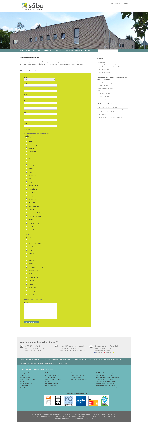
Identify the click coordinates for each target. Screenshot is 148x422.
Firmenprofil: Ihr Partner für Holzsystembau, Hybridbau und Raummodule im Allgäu (111, 66)
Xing (115, 352)
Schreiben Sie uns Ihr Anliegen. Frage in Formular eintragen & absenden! (72, 348)
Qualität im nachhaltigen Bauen (107, 107)
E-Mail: (40, 125)
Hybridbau (59, 50)
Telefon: (40, 113)
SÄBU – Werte (102, 120)
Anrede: (39, 78)
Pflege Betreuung (103, 96)
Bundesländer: (50, 266)
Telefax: (40, 119)
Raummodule (69, 50)
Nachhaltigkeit (102, 114)
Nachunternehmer (103, 69)
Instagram (107, 352)
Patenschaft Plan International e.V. (106, 388)
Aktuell (28, 50)
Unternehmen (37, 50)
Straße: (40, 96)
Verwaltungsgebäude (104, 93)
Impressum (125, 3)
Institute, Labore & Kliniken (53, 379)
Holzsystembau (48, 50)
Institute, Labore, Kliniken (106, 88)
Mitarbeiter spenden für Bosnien (106, 385)
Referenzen (78, 50)
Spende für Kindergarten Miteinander (107, 377)
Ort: (40, 107)
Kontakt (111, 3)
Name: (40, 84)
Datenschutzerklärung (104, 72)
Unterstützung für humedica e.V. (105, 379)
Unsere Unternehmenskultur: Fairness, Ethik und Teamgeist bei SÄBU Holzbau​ (111, 111)
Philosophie (46, 359)
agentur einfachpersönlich (86, 418)
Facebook (98, 352)
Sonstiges (40, 311)
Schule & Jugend (103, 85)
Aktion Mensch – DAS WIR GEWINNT (107, 383)
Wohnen (100, 91)
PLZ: (40, 102)
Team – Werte (63, 363)
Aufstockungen (102, 99)
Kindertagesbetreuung (105, 83)
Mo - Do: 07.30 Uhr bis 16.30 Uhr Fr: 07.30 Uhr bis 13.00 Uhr (35, 348)
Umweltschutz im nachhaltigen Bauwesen (110, 117)
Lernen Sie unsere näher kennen (30, 359)
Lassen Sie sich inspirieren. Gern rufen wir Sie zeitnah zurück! (107, 348)
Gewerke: (50, 183)
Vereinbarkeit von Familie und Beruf (106, 381)
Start (21, 50)
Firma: (40, 90)
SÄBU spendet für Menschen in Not (106, 375)
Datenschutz (118, 3)
